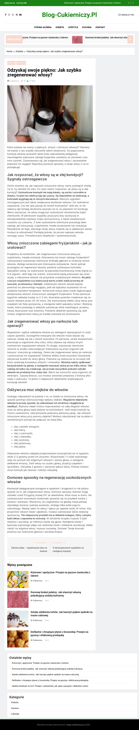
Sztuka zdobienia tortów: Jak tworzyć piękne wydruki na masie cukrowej (45, 674)
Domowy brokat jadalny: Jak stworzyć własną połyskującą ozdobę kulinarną (47, 669)
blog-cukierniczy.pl (69, 14)
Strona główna (42, 27)
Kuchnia (86, 27)
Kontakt (100, 27)
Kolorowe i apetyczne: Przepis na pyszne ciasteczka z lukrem (92, 3)
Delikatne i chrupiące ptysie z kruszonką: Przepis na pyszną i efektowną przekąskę (50, 680)
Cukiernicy (14, 80)
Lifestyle (73, 27)
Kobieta (60, 27)
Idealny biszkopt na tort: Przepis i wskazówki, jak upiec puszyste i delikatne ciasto (50, 686)
